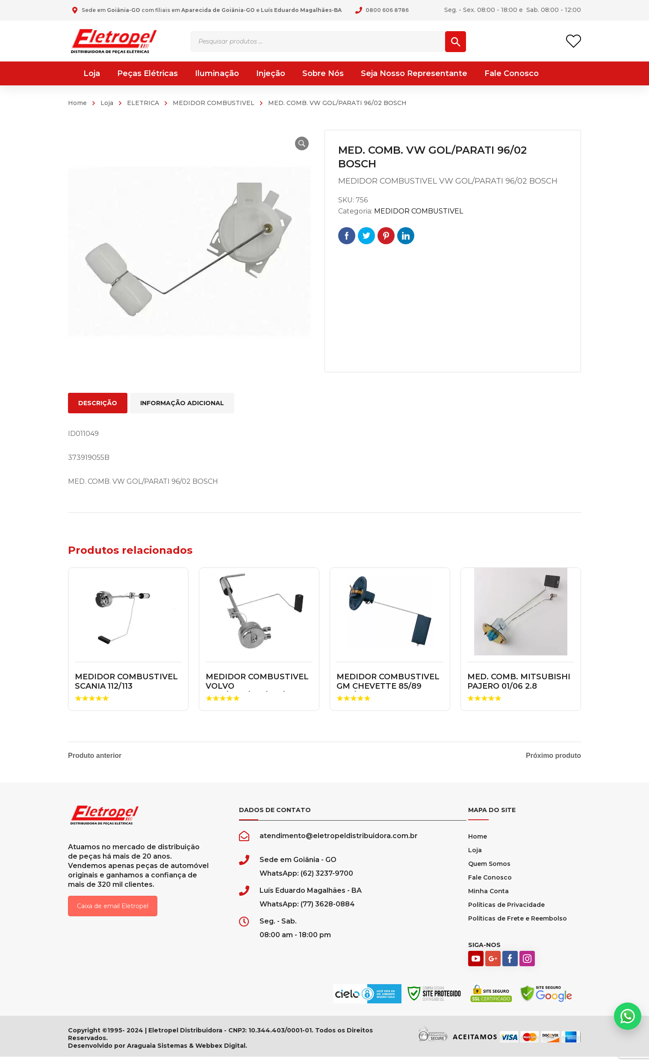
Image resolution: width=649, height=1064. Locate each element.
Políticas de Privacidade (506, 912)
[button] (297, 143)
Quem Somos (489, 871)
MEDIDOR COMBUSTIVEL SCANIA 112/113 (126, 681)
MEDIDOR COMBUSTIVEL (213, 103)
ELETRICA (143, 103)
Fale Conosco (490, 885)
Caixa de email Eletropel (112, 913)
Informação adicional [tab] (182, 403)
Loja (106, 103)
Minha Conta (488, 898)
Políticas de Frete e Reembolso (517, 926)
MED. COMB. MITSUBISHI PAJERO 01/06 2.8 (518, 681)
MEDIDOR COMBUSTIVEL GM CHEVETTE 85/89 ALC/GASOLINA (388, 686)
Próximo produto (553, 755)
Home (77, 103)
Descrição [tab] (97, 403)
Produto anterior (94, 755)
